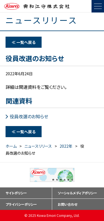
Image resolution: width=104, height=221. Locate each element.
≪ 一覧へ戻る (23, 42)
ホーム (11, 146)
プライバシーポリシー (21, 204)
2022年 (66, 146)
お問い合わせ (67, 204)
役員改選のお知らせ (29, 116)
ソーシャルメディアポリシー (77, 192)
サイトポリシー (16, 192)
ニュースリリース (38, 146)
